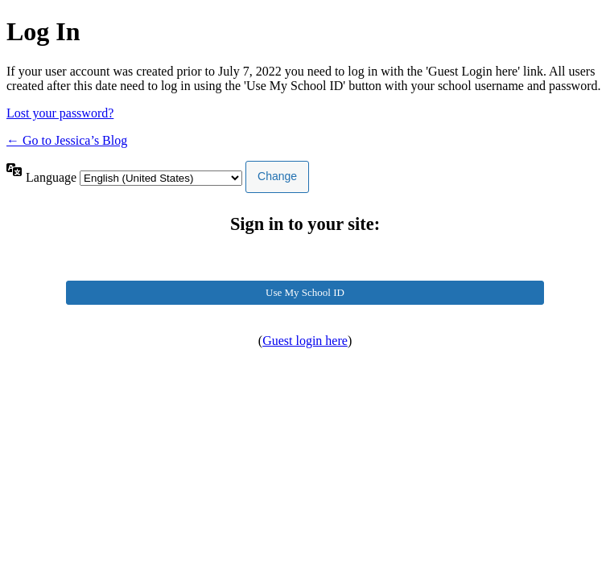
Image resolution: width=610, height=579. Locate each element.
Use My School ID (305, 292)
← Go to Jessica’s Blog (66, 140)
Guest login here (305, 340)
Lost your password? (59, 113)
